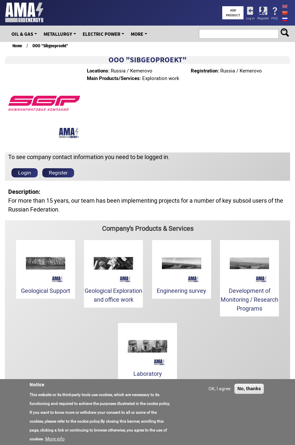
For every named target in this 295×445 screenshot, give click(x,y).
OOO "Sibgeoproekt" (50, 46)
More (137, 34)
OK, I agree (219, 388)
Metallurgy (58, 34)
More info (55, 438)
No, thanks (249, 388)
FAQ (274, 18)
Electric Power (101, 34)
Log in (250, 18)
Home (17, 46)
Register (263, 18)
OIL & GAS (22, 34)
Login (24, 173)
